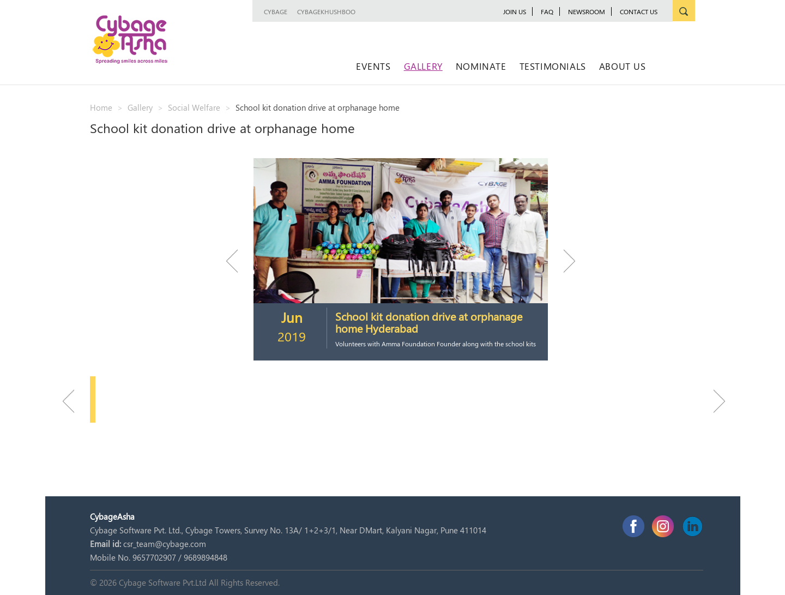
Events (373, 66)
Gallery (423, 66)
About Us (622, 66)
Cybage (275, 11)
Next (564, 261)
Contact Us (638, 11)
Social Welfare (194, 107)
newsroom (586, 11)
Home (101, 107)
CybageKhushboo (326, 11)
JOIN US (514, 11)
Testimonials (553, 66)
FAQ (547, 11)
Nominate (481, 66)
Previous (237, 261)
